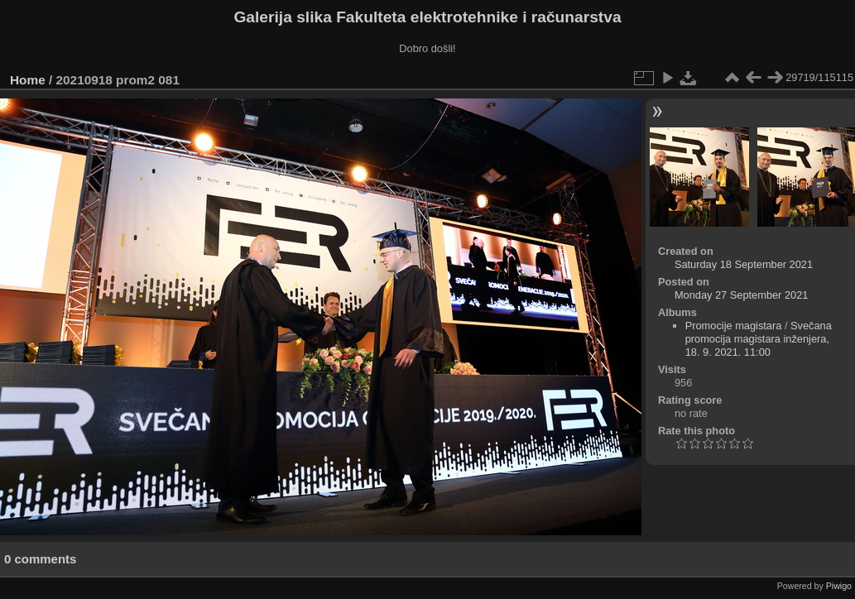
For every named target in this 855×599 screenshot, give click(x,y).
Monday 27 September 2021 (742, 295)
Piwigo (839, 586)
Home (28, 80)
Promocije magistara (733, 325)
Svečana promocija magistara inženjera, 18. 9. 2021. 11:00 (758, 338)
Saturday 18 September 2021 (744, 264)
